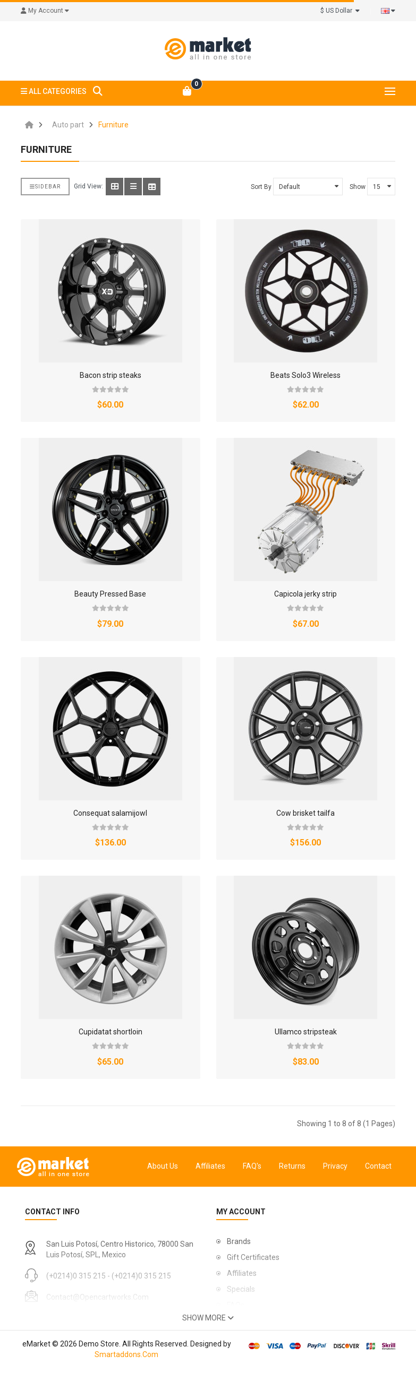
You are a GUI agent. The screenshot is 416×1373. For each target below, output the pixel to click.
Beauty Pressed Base (110, 594)
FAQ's (252, 1166)
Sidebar (45, 186)
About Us (162, 1166)
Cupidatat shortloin (110, 1031)
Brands (239, 1241)
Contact (378, 1166)
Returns (292, 1166)
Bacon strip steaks (110, 375)
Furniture (113, 124)
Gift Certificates (253, 1257)
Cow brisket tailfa (305, 813)
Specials (241, 1289)
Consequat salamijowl (110, 813)
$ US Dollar (340, 10)
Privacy (335, 1166)
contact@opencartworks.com (97, 1297)
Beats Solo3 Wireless (305, 375)
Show (358, 187)
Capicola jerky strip (305, 594)
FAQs (235, 1305)
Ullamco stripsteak (306, 1031)
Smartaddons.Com (126, 1354)
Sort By (261, 187)
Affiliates (210, 1166)
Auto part (68, 124)
